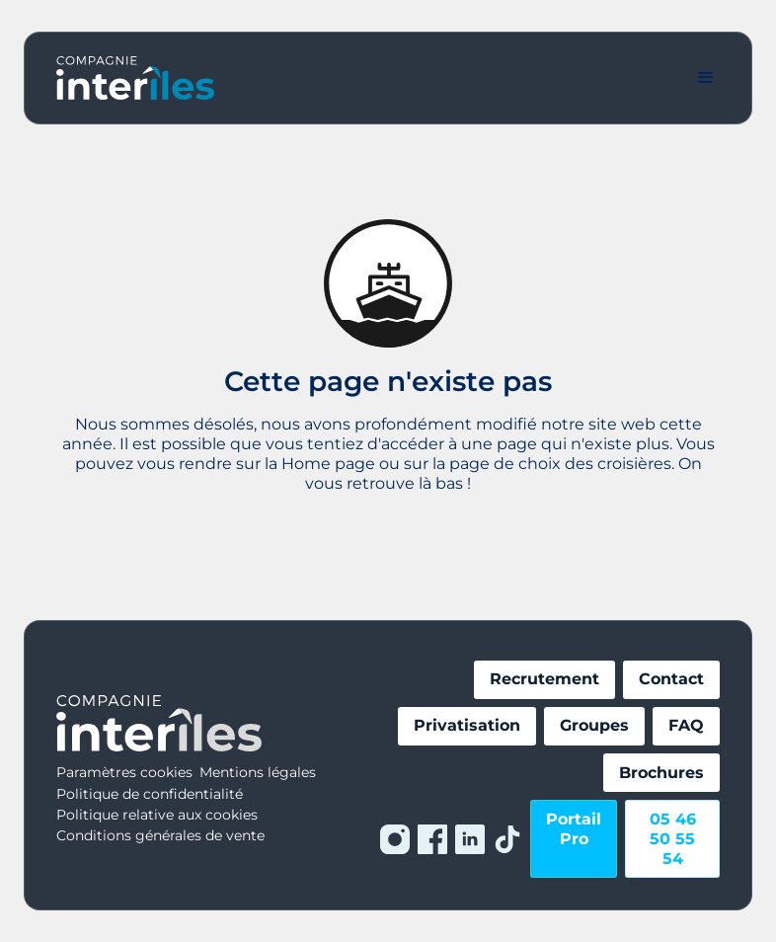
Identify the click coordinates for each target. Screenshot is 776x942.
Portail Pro (573, 829)
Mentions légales (257, 772)
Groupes (594, 725)
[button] (706, 78)
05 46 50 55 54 (673, 839)
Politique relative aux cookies (157, 815)
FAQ (686, 725)
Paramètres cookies (124, 772)
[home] (135, 78)
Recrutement (544, 678)
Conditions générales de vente (160, 835)
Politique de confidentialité (149, 794)
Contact (671, 678)
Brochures (661, 772)
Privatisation (467, 725)
